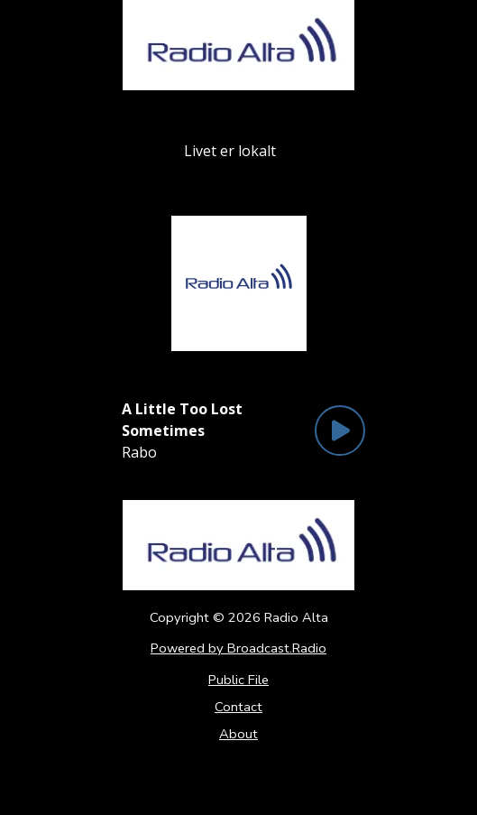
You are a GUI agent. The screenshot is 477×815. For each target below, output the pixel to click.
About (238, 734)
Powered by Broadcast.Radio (238, 648)
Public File (238, 680)
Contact (238, 707)
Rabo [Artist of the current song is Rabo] (139, 452)
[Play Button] (340, 430)
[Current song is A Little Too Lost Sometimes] (214, 419)
